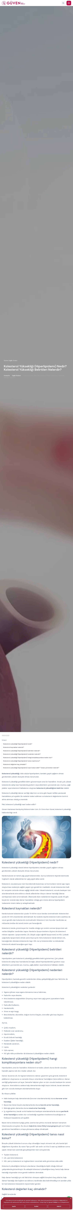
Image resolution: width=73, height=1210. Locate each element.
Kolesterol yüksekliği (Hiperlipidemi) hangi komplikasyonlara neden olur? (27, 758)
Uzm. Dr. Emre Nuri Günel (44, 809)
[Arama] (63, 3)
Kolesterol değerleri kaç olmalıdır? (14, 764)
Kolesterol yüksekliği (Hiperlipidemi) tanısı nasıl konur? (21, 761)
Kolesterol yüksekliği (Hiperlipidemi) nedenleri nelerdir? (22, 754)
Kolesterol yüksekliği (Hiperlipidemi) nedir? (17, 744)
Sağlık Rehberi (16, 375)
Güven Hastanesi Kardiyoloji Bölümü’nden (18, 809)
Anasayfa (7, 375)
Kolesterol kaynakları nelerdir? (13, 747)
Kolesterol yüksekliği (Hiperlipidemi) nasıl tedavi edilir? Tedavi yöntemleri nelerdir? (31, 768)
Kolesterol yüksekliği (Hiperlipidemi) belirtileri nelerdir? (21, 751)
